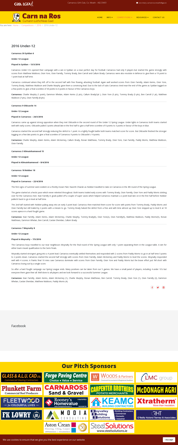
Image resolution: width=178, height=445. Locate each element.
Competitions (124, 17)
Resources (142, 17)
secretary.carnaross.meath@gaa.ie (153, 3)
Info (109, 17)
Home (99, 17)
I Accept (169, 439)
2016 (39, 25)
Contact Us (159, 17)
